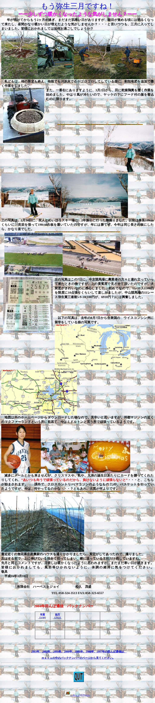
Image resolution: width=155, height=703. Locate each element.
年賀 (42, 614)
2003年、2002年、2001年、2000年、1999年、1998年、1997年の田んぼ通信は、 (79, 651)
